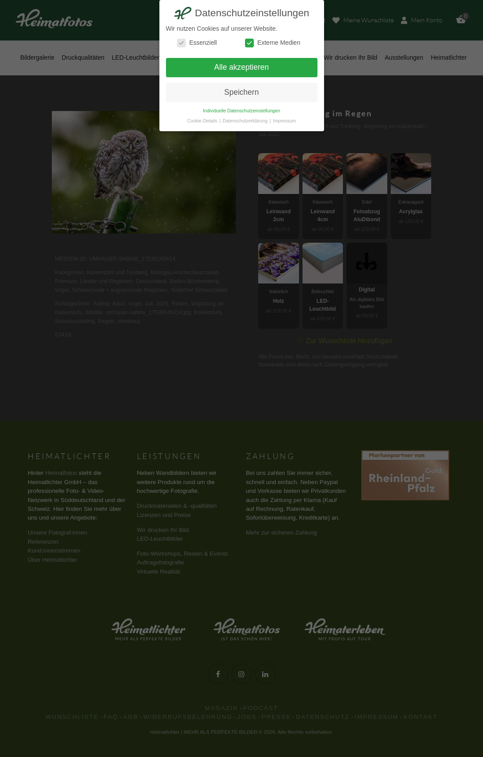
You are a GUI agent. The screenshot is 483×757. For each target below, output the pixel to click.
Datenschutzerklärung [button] (246, 120)
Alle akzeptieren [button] (241, 67)
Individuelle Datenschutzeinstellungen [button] (241, 110)
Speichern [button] (241, 92)
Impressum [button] (284, 120)
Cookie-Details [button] (202, 120)
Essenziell (197, 43)
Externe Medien (272, 43)
